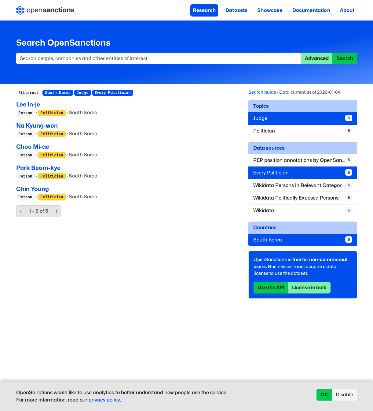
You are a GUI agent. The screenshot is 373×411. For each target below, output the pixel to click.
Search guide (262, 92)
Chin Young (32, 188)
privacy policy (104, 400)
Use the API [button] (271, 287)
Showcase (269, 10)
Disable (344, 395)
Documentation (311, 10)
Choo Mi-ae (32, 146)
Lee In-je (28, 104)
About (347, 10)
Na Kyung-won (37, 125)
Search (344, 58)
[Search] (158, 58)
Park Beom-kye (38, 167)
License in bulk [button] (309, 287)
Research (204, 10)
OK (324, 395)
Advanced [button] (317, 58)
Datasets (236, 10)
